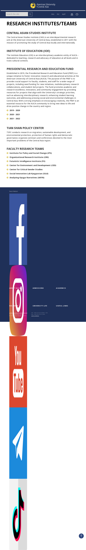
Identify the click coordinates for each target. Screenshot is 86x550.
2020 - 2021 (13, 114)
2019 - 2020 (13, 110)
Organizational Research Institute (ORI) (28, 157)
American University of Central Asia (18, 312)
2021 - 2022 (13, 118)
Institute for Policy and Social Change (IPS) (29, 153)
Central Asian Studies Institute (31, 33)
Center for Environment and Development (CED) (31, 165)
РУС (58, 14)
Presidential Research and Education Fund (40, 69)
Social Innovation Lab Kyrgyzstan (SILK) (27, 173)
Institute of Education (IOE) (28, 51)
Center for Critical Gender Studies (25, 169)
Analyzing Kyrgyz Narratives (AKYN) (25, 177)
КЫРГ (64, 14)
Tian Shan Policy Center (25, 128)
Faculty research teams (25, 149)
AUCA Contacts (35, 315)
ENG (52, 14)
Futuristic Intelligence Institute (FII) (26, 161)
